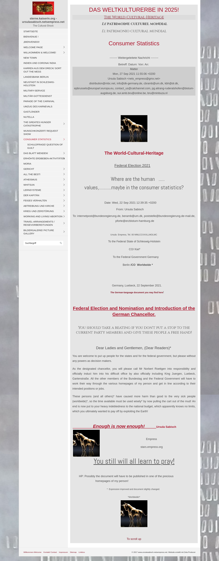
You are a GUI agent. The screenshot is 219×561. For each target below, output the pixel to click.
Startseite (31, 31)
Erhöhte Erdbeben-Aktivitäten (44, 158)
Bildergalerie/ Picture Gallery (39, 232)
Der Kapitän (31, 195)
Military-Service (34, 90)
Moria (27, 163)
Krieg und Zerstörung (39, 211)
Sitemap (73, 552)
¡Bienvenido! (32, 42)
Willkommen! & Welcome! (40, 52)
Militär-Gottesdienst (38, 96)
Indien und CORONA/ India (40, 63)
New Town (30, 57)
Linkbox (82, 552)
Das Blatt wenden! (36, 153)
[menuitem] (44, 31)
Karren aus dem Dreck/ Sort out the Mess (42, 70)
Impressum (63, 552)
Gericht (29, 169)
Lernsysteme (32, 190)
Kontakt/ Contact (50, 552)
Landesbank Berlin (36, 77)
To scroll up (134, 538)
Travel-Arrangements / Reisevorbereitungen (39, 223)
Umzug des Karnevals (38, 106)
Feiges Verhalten (35, 200)
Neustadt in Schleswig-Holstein (39, 84)
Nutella (29, 117)
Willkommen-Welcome (33, 552)
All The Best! (32, 174)
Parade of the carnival (39, 101)
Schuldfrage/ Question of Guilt (45, 146)
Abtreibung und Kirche (39, 206)
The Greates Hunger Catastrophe (37, 124)
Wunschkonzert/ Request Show (41, 132)
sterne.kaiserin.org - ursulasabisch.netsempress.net (43, 20)
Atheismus (30, 179)
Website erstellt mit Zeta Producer (182, 552)
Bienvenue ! (31, 36)
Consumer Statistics (37, 139)
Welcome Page (33, 47)
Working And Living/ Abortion (43, 216)
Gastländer (32, 111)
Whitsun (29, 184)
